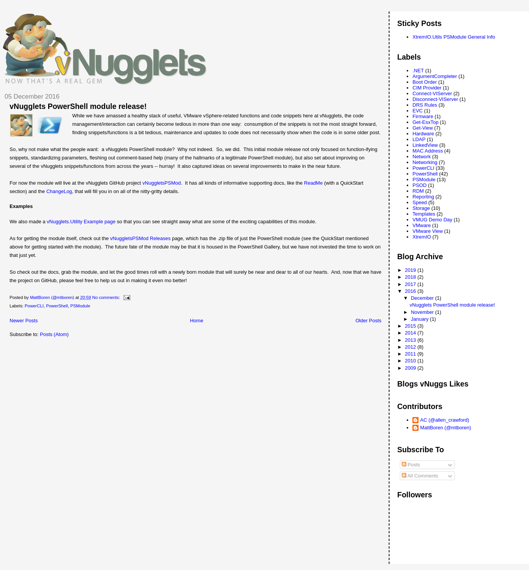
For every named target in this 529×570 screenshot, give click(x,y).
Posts (411, 465)
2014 (411, 333)
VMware (421, 225)
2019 (411, 270)
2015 (411, 326)
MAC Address (427, 151)
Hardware (423, 133)
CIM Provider (426, 88)
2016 (411, 291)
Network (421, 156)
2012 (411, 347)
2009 (411, 368)
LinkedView (425, 145)
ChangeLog (59, 191)
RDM (418, 191)
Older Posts (368, 320)
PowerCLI (34, 306)
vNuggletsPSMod (162, 183)
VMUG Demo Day (432, 219)
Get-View (422, 128)
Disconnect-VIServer (435, 99)
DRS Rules (424, 105)
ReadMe (313, 183)
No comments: (106, 297)
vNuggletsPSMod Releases (140, 238)
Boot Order (424, 82)
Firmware (422, 116)
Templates (423, 214)
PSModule (80, 306)
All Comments (420, 476)
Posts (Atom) (54, 334)
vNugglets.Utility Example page (81, 221)
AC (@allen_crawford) (444, 420)
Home (196, 320)
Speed (419, 202)
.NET (418, 70)
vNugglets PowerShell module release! (78, 106)
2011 (411, 354)
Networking (424, 162)
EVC (417, 111)
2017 (411, 284)
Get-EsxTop (425, 122)
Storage (421, 208)
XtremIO (421, 237)
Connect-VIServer (432, 93)
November (423, 312)
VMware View (427, 231)
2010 (411, 361)
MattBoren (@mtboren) (445, 427)
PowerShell (57, 306)
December (423, 298)
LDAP (418, 139)
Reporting (423, 197)
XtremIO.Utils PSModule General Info (453, 37)
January (420, 319)
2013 (411, 340)
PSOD (419, 185)
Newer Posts (24, 320)
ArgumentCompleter (434, 76)
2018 (411, 277)
